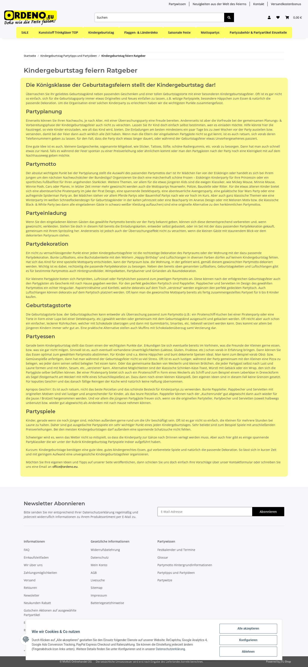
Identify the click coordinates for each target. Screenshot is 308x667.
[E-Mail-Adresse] (204, 511)
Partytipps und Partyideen (176, 573)
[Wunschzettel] (276, 17)
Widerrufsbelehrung (105, 550)
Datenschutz (100, 557)
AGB (94, 573)
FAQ (27, 550)
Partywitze (164, 580)
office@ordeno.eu (65, 467)
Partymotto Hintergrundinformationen (184, 565)
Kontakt (258, 4)
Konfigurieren (247, 640)
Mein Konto (99, 565)
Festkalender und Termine (176, 550)
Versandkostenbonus (286, 4)
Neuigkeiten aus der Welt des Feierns (219, 4)
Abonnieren (268, 512)
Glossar (162, 557)
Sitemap (96, 588)
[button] (267, 17)
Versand (30, 580)
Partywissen (177, 4)
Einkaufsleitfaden (36, 557)
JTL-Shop (286, 661)
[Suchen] (158, 17)
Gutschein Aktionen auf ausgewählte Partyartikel (50, 612)
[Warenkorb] (293, 17)
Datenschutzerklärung (98, 512)
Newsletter (31, 595)
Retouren (30, 588)
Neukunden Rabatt (37, 603)
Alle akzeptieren (247, 629)
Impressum (99, 595)
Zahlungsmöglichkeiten (40, 573)
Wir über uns (33, 565)
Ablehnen (247, 652)
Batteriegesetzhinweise (107, 603)
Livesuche (98, 580)
